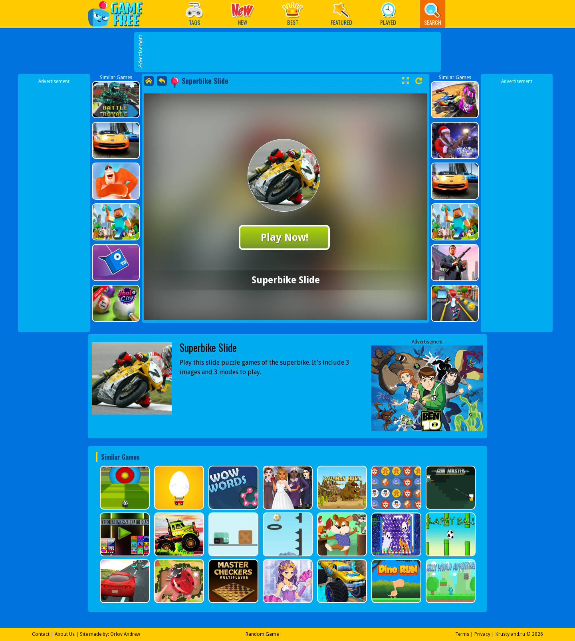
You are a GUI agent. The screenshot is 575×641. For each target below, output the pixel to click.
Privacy (482, 634)
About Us (65, 634)
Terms (462, 634)
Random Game (262, 634)
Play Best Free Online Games (119, 13)
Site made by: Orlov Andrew (110, 634)
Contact (41, 634)
